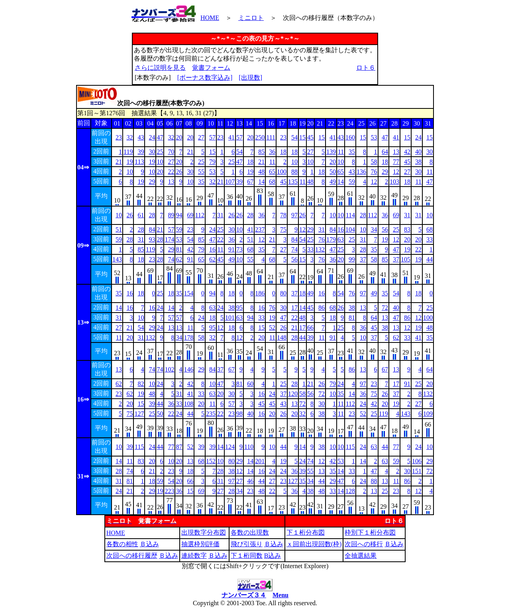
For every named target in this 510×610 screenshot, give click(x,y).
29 (385, 171)
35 (352, 151)
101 (230, 317)
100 (281, 171)
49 (333, 181)
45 (310, 137)
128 (350, 491)
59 (352, 181)
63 (340, 239)
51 (119, 229)
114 (350, 215)
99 (352, 259)
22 (171, 171)
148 (281, 337)
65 (272, 171)
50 (333, 171)
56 (385, 229)
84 (152, 229)
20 (179, 137)
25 (160, 151)
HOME (209, 17)
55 (201, 171)
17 (294, 307)
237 (260, 229)
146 (188, 369)
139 (331, 151)
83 (407, 229)
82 (140, 383)
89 (171, 215)
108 (188, 403)
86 (321, 307)
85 (261, 151)
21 (190, 151)
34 (374, 229)
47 (160, 137)
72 (385, 307)
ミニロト (251, 17)
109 (428, 413)
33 (429, 239)
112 (199, 215)
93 (152, 239)
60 (250, 383)
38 (418, 161)
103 (394, 181)
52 (272, 327)
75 (283, 229)
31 (220, 215)
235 (211, 413)
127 (139, 413)
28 (152, 215)
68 (272, 181)
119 (128, 151)
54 (294, 137)
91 (231, 249)
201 (260, 461)
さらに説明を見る (160, 67)
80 (283, 293)
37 (363, 259)
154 (188, 293)
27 (201, 137)
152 (211, 461)
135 (293, 181)
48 (261, 171)
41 (231, 137)
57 (212, 137)
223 (169, 491)
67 (250, 181)
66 (310, 327)
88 (294, 171)
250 (260, 137)
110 (248, 446)
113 (139, 161)
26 (179, 171)
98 (239, 413)
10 (160, 161)
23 (119, 137)
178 (188, 337)
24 (152, 137)
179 (331, 239)
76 (374, 171)
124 (230, 446)
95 (239, 307)
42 (407, 151)
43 (140, 137)
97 (294, 215)
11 (341, 151)
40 (418, 151)
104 (350, 229)
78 (283, 215)
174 (169, 239)
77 (396, 161)
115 (139, 446)
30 (152, 151)
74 (294, 249)
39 (140, 151)
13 (396, 151)
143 (117, 259)
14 (261, 181)
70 (171, 151)
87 (179, 446)
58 (374, 161)
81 (179, 249)
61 (140, 215)
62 (179, 259)
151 (417, 471)
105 (405, 259)
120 (293, 393)
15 (302, 137)
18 (283, 151)
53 (374, 137)
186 (260, 293)
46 (250, 481)
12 (396, 171)
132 (320, 249)
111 (270, 137)
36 (272, 151)
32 (129, 137)
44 (429, 259)
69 (190, 215)
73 (239, 249)
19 (129, 161)
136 (361, 171)
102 (169, 369)
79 (212, 161)
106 (417, 461)
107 (230, 181)
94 (179, 215)
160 (350, 137)
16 (340, 229)
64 (385, 151)
